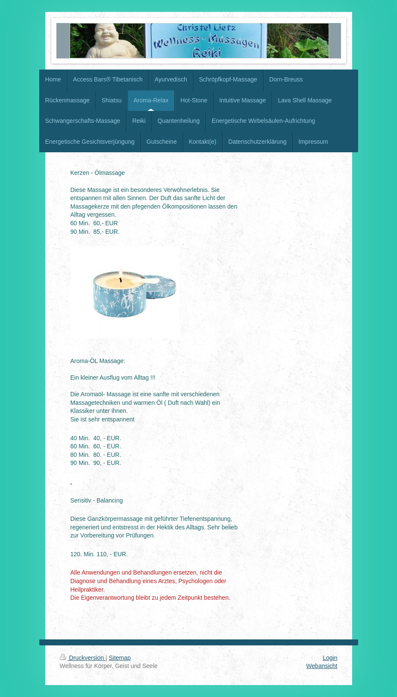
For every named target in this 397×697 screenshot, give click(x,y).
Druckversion (83, 657)
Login (330, 657)
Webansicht (322, 665)
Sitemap (120, 657)
